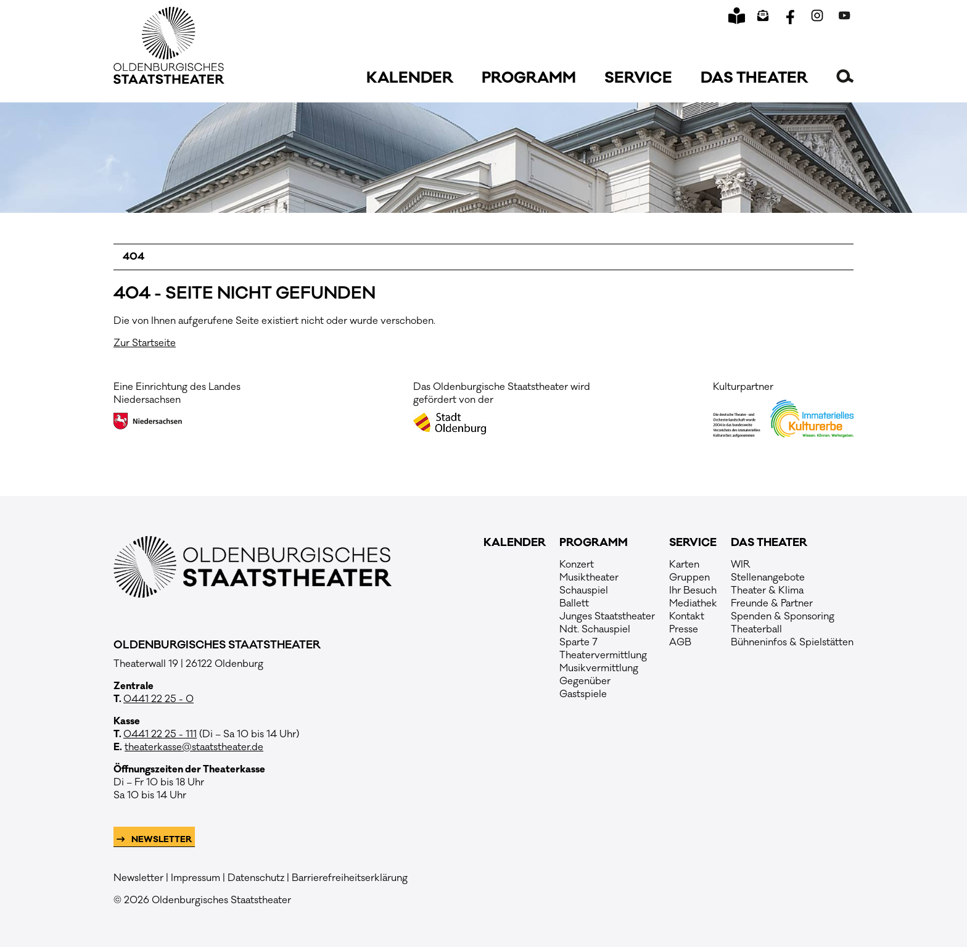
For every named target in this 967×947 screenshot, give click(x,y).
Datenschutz (256, 878)
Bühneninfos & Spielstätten (792, 642)
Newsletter (161, 839)
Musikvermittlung (598, 668)
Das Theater (754, 78)
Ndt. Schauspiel (594, 629)
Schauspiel (583, 590)
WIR (741, 564)
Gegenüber (585, 681)
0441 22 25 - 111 (160, 734)
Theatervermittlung (603, 655)
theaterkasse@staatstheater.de (194, 747)
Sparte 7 (578, 642)
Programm (529, 78)
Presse (683, 629)
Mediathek (693, 603)
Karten (684, 564)
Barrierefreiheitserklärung (350, 878)
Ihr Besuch (693, 590)
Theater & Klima (767, 590)
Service (638, 78)
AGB (680, 642)
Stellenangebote (768, 577)
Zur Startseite (144, 343)
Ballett (574, 603)
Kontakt (686, 616)
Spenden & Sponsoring (782, 616)
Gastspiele (583, 694)
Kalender (409, 78)
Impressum (195, 878)
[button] (845, 76)
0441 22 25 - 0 (158, 699)
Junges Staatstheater (607, 616)
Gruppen (689, 577)
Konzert (576, 564)
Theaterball (756, 629)
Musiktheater (589, 577)
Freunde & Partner (772, 603)
